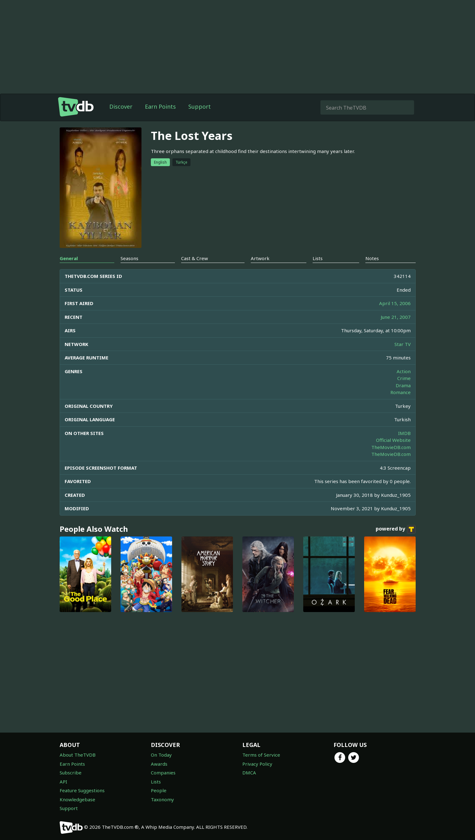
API (63, 781)
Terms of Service (261, 755)
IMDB (404, 433)
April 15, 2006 (395, 303)
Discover (120, 106)
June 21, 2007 (396, 317)
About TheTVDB (78, 755)
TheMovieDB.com (391, 447)
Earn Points (160, 106)
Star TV (402, 344)
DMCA (249, 772)
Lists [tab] (318, 258)
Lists (156, 781)
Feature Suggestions (82, 790)
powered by (396, 529)
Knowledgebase (77, 799)
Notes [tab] (372, 258)
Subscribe (71, 772)
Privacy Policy (257, 764)
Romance (400, 392)
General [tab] (69, 258)
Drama (403, 385)
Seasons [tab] (129, 258)
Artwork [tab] (260, 258)
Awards (159, 764)
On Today (161, 755)
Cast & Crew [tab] (194, 258)
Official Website (393, 440)
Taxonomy (162, 799)
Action (404, 371)
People (158, 790)
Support (199, 106)
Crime (404, 378)
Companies (163, 772)
